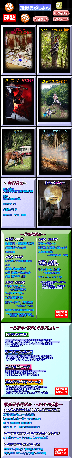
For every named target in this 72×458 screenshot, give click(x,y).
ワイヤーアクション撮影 (13, 60)
